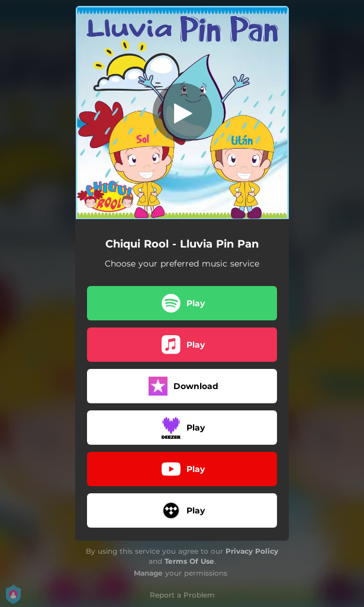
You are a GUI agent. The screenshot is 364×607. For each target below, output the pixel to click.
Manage (148, 573)
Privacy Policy (252, 551)
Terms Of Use (189, 561)
